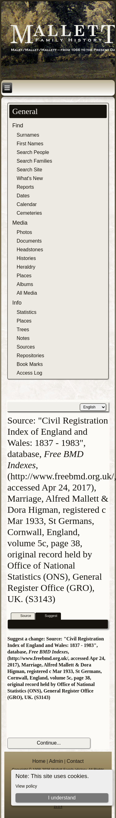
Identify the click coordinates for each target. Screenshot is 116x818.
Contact (75, 761)
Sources (26, 347)
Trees (23, 329)
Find (17, 125)
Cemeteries (29, 213)
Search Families (34, 161)
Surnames (28, 135)
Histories (26, 258)
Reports (25, 187)
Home (38, 761)
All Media (27, 293)
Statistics (27, 312)
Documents (29, 241)
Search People (33, 152)
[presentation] (54, 719)
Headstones (30, 249)
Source (23, 616)
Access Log (29, 373)
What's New (30, 178)
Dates (23, 195)
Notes (23, 338)
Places (24, 275)
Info (17, 303)
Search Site (29, 169)
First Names (30, 143)
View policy (26, 786)
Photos (24, 232)
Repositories (30, 355)
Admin (56, 761)
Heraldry (26, 267)
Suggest (48, 616)
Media (20, 223)
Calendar (27, 204)
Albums (25, 284)
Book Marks (30, 364)
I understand (61, 797)
